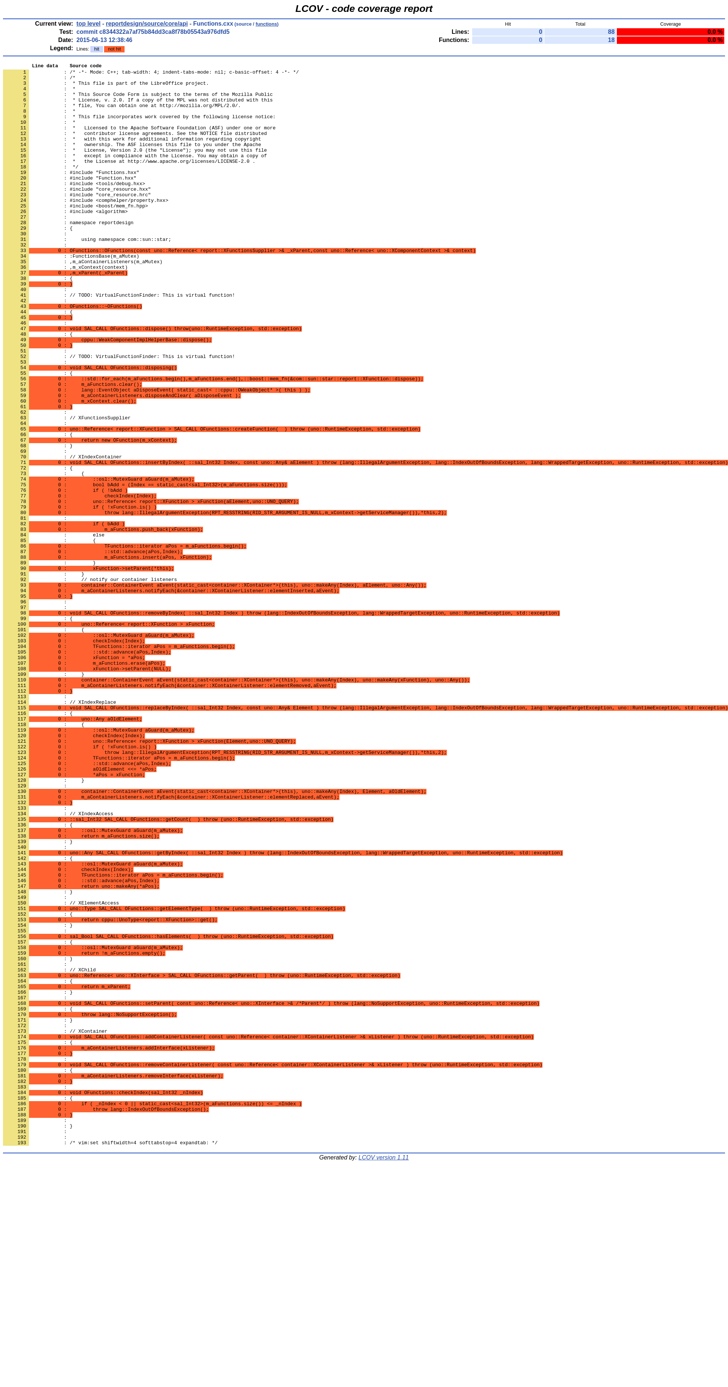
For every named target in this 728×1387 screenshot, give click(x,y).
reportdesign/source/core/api (147, 23)
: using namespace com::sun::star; (87, 274)
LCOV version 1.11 (383, 1374)
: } (38, 997)
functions (266, 24)
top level (89, 23)
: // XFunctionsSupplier (67, 489)
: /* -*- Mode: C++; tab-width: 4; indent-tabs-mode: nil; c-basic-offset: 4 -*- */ (151, 74)
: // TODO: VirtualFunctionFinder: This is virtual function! (119, 341)
